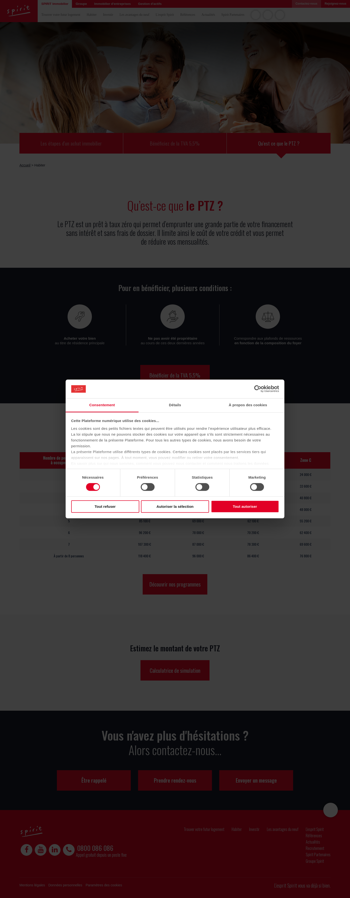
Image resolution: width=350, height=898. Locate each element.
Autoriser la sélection (175, 506)
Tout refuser (105, 506)
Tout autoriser (245, 506)
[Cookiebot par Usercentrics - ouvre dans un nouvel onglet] (257, 389)
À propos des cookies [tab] (248, 405)
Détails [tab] (175, 405)
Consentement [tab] (102, 405)
